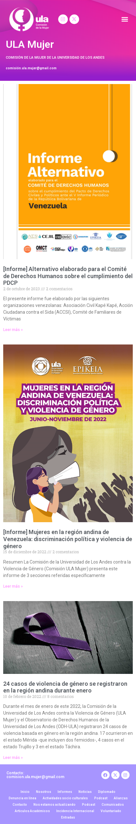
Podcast (100, 798)
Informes (65, 792)
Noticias (85, 792)
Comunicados (113, 804)
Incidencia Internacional (75, 811)
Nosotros (43, 792)
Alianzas (121, 798)
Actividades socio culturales (65, 798)
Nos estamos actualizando (54, 804)
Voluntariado (111, 811)
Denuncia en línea (22, 798)
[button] (125, 19)
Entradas (68, 817)
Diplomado (106, 792)
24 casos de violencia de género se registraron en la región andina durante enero (65, 687)
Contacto (20, 804)
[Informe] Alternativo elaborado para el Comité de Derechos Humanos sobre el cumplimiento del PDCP (68, 276)
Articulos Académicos (32, 811)
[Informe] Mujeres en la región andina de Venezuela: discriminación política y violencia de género (67, 539)
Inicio (25, 792)
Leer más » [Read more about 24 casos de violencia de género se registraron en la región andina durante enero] (13, 757)
